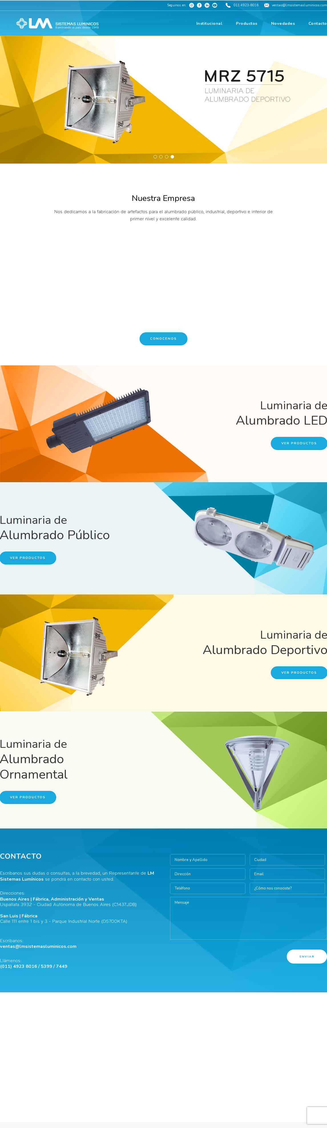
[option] (163, 100)
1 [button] (155, 156)
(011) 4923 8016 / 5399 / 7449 (33, 966)
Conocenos (163, 338)
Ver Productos (299, 443)
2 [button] (160, 156)
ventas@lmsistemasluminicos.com (38, 946)
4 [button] (172, 156)
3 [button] (166, 156)
